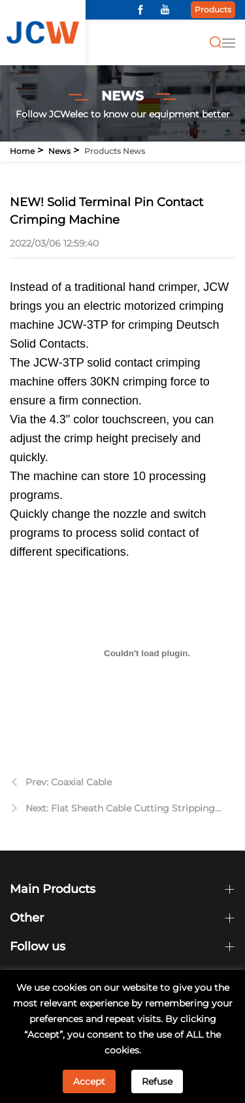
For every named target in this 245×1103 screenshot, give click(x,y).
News (59, 151)
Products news (114, 151)
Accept (89, 1081)
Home (22, 151)
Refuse (157, 1081)
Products (213, 9)
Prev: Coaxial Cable (68, 782)
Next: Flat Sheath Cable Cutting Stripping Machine (120, 810)
